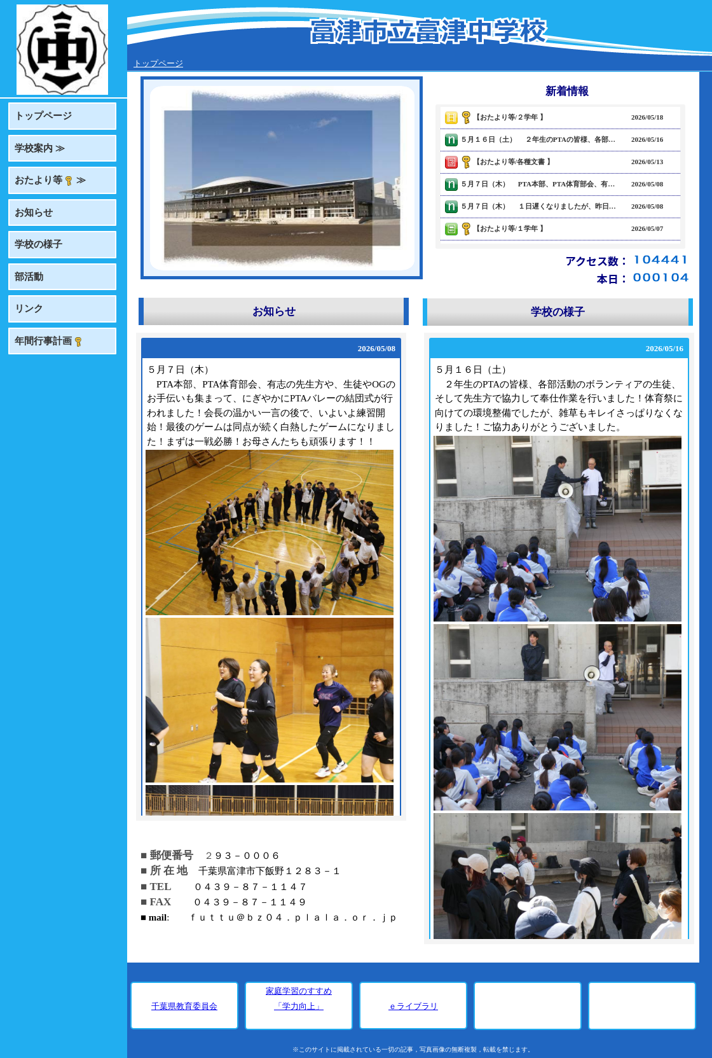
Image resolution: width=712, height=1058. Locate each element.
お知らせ (34, 212)
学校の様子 (38, 244)
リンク (29, 308)
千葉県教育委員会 (184, 1006)
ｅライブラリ (413, 1006)
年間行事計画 (49, 341)
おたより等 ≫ (50, 180)
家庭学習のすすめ (299, 991)
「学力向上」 (299, 1006)
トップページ (43, 116)
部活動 (29, 277)
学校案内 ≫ (40, 148)
